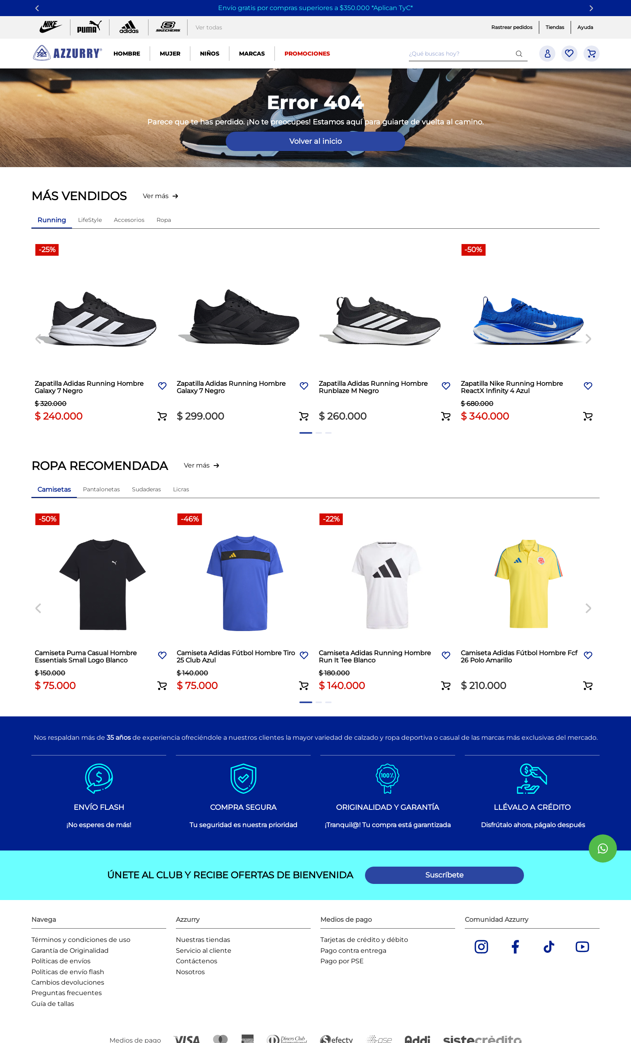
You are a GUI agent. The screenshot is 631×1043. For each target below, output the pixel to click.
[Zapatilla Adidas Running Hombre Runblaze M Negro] (386, 334)
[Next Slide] (592, 8)
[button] (162, 411)
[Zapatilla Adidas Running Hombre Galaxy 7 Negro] (102, 334)
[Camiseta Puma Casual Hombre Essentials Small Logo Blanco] (102, 603)
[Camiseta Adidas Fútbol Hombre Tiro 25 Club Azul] (244, 603)
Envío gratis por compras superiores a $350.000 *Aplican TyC (314, 8)
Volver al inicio (315, 141)
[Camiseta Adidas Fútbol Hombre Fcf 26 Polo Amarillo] (528, 603)
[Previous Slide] (38, 8)
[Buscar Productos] (521, 53)
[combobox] (468, 53)
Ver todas (209, 27)
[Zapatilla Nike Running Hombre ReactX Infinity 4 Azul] (528, 334)
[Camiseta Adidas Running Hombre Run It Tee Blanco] (386, 603)
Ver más (156, 196)
